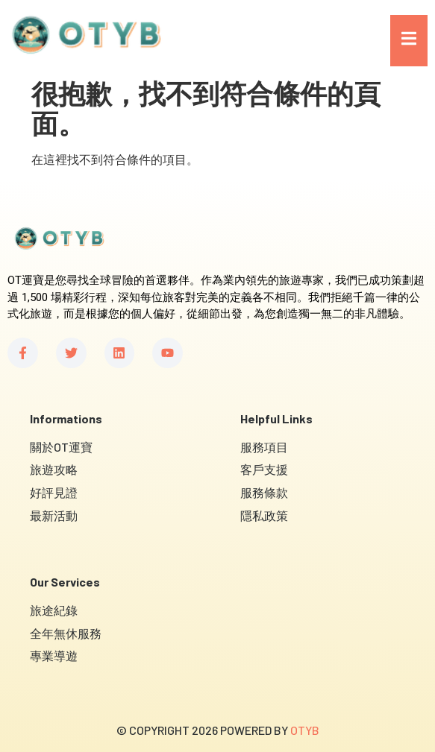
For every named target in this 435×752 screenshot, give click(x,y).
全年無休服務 (65, 633)
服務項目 (264, 447)
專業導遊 (54, 655)
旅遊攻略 (54, 469)
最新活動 (54, 515)
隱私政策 (264, 515)
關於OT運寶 (61, 447)
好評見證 (54, 492)
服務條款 (264, 492)
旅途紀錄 (54, 610)
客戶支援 (264, 469)
